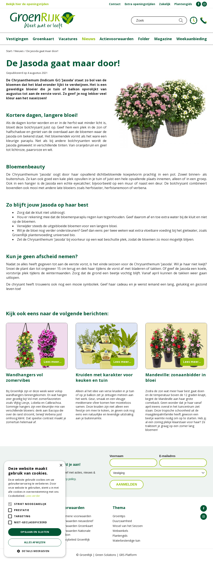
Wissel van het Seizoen (128, 526)
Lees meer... (53, 362)
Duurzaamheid (122, 521)
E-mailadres (167, 456)
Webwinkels (120, 531)
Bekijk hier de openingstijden (27, 4)
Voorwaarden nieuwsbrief (76, 521)
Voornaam (116, 456)
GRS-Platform (128, 555)
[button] (34, 551)
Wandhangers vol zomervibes (24, 377)
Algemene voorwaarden (75, 516)
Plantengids (120, 536)
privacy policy (67, 479)
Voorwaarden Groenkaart (76, 526)
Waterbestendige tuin (126, 540)
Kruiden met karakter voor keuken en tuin (104, 377)
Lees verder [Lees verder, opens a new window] (33, 496)
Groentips (119, 516)
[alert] (34, 509)
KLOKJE (193, 20)
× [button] (60, 465)
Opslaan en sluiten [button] (34, 532)
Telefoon (203, 20)
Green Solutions (105, 555)
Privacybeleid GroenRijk (74, 539)
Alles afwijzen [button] (35, 542)
